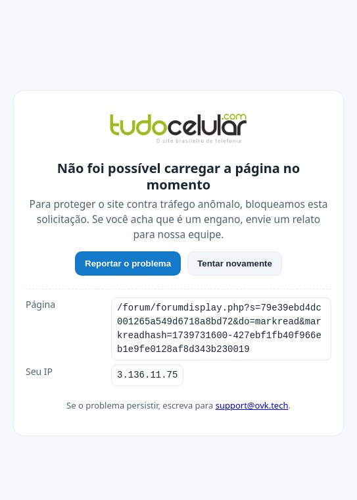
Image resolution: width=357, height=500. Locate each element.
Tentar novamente (234, 263)
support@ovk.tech (252, 405)
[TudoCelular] (178, 129)
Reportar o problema (128, 263)
